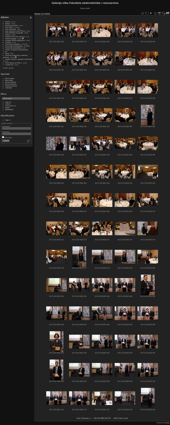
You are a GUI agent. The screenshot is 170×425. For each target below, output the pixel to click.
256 (105, 418)
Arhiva (7, 23)
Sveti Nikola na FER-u (13, 63)
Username (6, 126)
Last (126, 418)
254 (98, 418)
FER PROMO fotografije (14, 33)
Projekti (8, 42)
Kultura (8, 35)
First (78, 418)
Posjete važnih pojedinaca (15, 40)
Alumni (7, 22)
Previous (85, 418)
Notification (9, 109)
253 (95, 418)
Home (38, 14)
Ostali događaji (10, 38)
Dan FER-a (9, 27)
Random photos (11, 86)
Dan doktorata (10, 29)
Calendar (8, 88)
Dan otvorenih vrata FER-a (15, 31)
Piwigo (167, 423)
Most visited (9, 78)
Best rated (9, 80)
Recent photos (10, 82)
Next (121, 418)
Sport (7, 53)
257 (109, 418)
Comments (9, 106)
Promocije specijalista (13, 48)
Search (8, 104)
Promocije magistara (13, 44)
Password (6, 132)
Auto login (7, 137)
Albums (5, 17)
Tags (7, 102)
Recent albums (10, 84)
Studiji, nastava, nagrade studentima (18, 59)
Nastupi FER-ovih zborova (15, 36)
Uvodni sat (9, 65)
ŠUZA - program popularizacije (16, 50)
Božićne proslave (11, 25)
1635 (116, 418)
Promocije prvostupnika (14, 46)
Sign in (7, 120)
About (7, 107)
